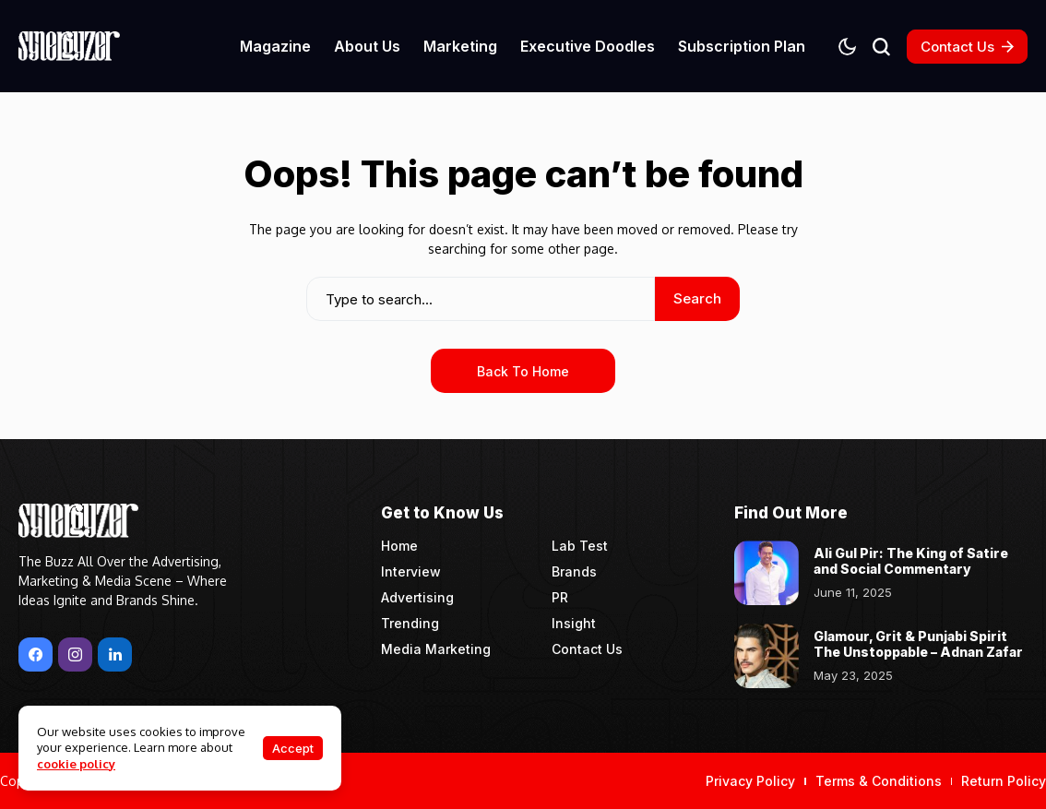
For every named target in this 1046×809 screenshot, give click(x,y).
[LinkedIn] (115, 654)
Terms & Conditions (878, 781)
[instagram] (75, 654)
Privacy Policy (750, 781)
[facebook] (35, 654)
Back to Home (523, 371)
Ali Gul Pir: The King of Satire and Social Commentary (911, 561)
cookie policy (76, 763)
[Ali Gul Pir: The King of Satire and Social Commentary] (766, 573)
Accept (293, 748)
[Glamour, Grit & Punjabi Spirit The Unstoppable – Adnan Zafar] (766, 656)
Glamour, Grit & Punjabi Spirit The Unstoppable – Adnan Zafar (918, 644)
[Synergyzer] (69, 45)
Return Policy (1003, 781)
